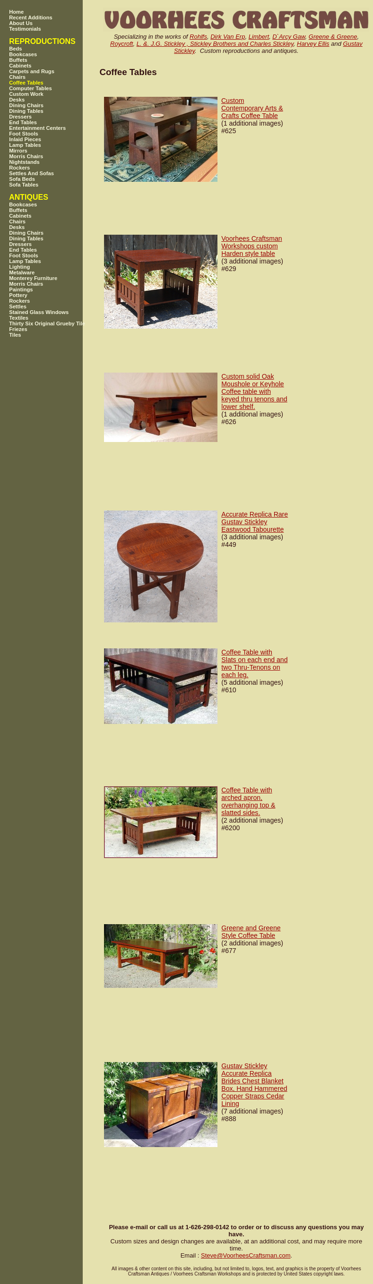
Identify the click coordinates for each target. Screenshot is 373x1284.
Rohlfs (198, 36)
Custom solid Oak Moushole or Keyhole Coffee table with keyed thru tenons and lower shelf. (254, 391)
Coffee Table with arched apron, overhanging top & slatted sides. (248, 801)
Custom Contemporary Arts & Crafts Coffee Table (252, 108)
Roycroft (121, 43)
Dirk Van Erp (227, 36)
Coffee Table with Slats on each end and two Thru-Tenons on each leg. (254, 663)
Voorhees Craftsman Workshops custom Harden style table (251, 246)
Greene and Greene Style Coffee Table (250, 931)
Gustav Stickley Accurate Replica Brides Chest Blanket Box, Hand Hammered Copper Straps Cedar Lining (254, 1084)
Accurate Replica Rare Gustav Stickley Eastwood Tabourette (254, 521)
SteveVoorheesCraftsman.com (246, 1255)
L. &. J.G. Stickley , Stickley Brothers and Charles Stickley (215, 43)
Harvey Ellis (313, 43)
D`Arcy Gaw (288, 36)
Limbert (259, 36)
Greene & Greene (333, 36)
